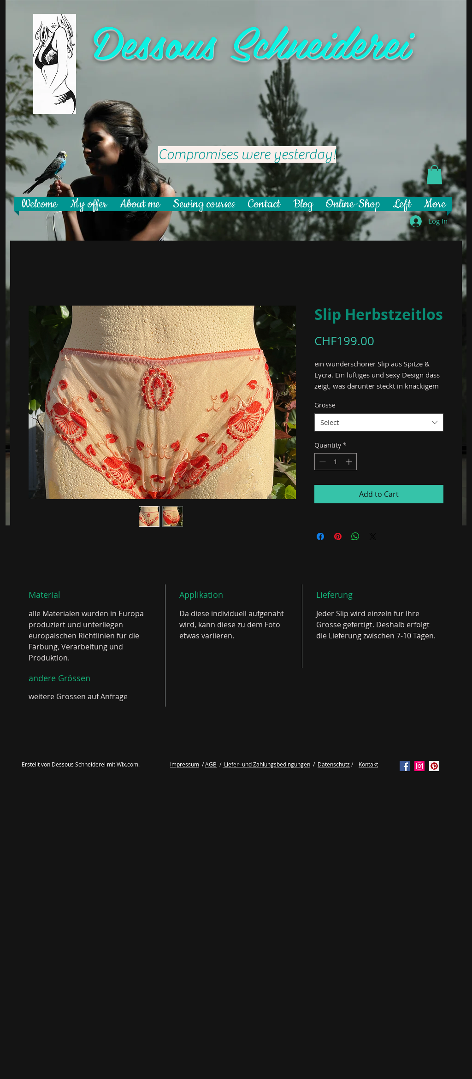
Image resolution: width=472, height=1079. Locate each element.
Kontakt (368, 764)
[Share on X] (372, 536)
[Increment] (349, 462)
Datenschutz (334, 764)
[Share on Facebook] (320, 536)
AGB (211, 764)
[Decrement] (321, 462)
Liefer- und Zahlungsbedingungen (266, 764)
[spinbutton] (335, 462)
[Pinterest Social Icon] (434, 766)
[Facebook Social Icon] (405, 766)
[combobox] (378, 422)
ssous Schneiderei (272, 41)
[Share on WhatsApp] (355, 536)
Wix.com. (128, 764)
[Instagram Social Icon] (419, 766)
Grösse (325, 405)
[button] (434, 174)
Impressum (184, 764)
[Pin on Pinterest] (337, 536)
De (114, 41)
